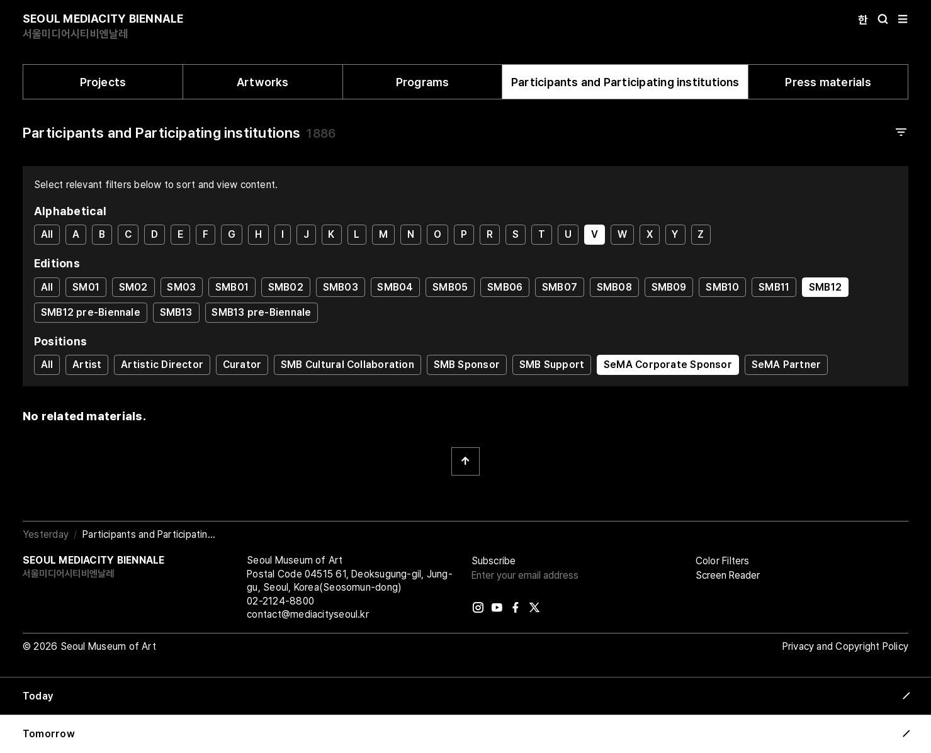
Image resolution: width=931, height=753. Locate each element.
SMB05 (450, 287)
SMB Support (551, 365)
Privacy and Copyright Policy (845, 646)
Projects (103, 82)
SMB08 (614, 287)
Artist (86, 365)
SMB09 (669, 287)
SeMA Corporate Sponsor (668, 365)
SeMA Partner (786, 365)
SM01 (85, 287)
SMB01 (232, 287)
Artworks (263, 82)
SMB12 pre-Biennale (90, 312)
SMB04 (395, 287)
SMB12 (825, 287)
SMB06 (504, 287)
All (47, 234)
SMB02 (285, 287)
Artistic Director (162, 365)
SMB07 (559, 287)
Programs (422, 82)
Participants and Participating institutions (625, 82)
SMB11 (774, 287)
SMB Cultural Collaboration (347, 365)
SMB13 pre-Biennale (261, 312)
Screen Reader (728, 575)
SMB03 (340, 287)
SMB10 (722, 287)
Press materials (828, 82)
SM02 (133, 287)
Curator (242, 365)
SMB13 (176, 312)
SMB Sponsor (467, 365)
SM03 (181, 287)
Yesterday (46, 534)
